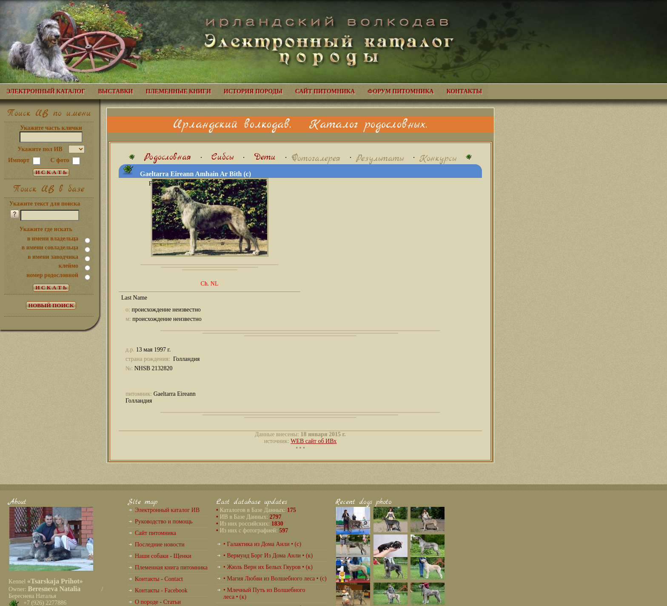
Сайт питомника (155, 533)
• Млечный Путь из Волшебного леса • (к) (264, 593)
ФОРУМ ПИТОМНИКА (400, 91)
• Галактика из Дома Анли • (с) (262, 544)
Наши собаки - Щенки (163, 556)
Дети (265, 157)
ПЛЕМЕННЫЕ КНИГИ (178, 91)
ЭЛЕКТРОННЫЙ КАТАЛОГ (45, 91)
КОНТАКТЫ (464, 91)
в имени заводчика (53, 257)
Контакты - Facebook (161, 590)
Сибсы (222, 157)
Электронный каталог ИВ (167, 510)
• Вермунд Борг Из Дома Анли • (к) (268, 555)
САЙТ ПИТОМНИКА (325, 91)
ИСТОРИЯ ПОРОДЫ (253, 91)
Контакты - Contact (159, 579)
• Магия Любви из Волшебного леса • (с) (275, 578)
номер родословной (52, 275)
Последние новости (160, 544)
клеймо (68, 266)
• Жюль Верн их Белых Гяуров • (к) (268, 567)
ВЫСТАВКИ (115, 91)
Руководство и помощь (164, 521)
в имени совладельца (50, 247)
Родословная (167, 157)
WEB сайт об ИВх (313, 441)
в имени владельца (52, 238)
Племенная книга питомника (171, 567)
